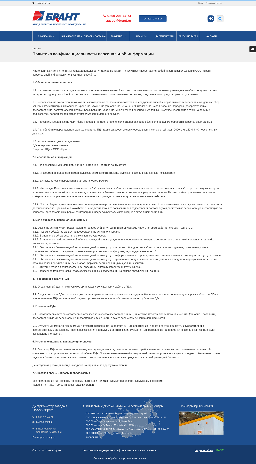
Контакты (211, 36)
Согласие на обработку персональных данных (120, 458)
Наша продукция (71, 36)
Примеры (141, 36)
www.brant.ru (65, 94)
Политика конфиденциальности (100, 450)
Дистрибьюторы (164, 36)
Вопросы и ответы (214, 3)
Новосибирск (41, 3)
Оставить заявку (153, 18)
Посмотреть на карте (43, 437)
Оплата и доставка (94, 36)
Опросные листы (188, 36)
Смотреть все (92, 437)
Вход (200, 3)
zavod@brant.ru (192, 325)
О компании (46, 36)
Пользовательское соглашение (138, 450)
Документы (118, 36)
